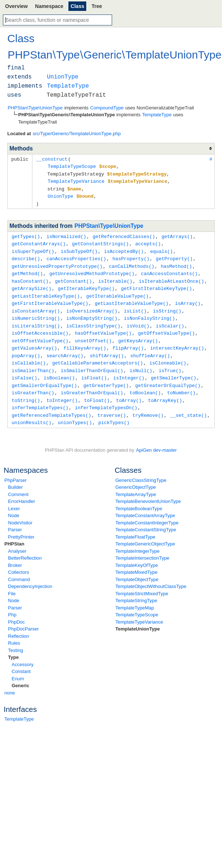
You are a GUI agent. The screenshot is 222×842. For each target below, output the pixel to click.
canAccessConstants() (169, 269)
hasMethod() (176, 262)
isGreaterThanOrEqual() (92, 382)
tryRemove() (148, 403)
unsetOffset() (93, 333)
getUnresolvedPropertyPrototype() (57, 262)
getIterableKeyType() (86, 283)
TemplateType (19, 707)
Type (13, 645)
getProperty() (174, 254)
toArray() (129, 389)
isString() (167, 304)
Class (77, 6)
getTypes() (26, 233)
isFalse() (24, 368)
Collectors (18, 560)
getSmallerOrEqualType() (44, 375)
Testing (15, 638)
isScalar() (170, 318)
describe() (26, 254)
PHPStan (14, 532)
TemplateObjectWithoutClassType (150, 574)
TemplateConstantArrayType (145, 503)
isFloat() (94, 368)
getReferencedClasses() (123, 233)
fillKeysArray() (84, 340)
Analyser (17, 539)
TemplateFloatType (135, 525)
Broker (15, 553)
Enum (18, 666)
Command (19, 567)
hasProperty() (130, 254)
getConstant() (73, 276)
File (12, 581)
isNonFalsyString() (149, 311)
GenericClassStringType (140, 468)
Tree (96, 6)
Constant (21, 659)
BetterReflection (25, 546)
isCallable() (29, 354)
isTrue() (170, 361)
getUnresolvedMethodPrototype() (91, 269)
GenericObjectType (135, 475)
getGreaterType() (106, 375)
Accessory (22, 652)
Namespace (49, 6)
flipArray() (128, 340)
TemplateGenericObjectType (145, 532)
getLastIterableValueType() (132, 297)
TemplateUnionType (137, 617)
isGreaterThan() (33, 382)
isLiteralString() (36, 318)
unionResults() (31, 410)
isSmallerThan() (33, 361)
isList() (135, 304)
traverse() (112, 403)
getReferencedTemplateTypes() (51, 403)
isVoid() (138, 318)
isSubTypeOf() (79, 248)
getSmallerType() (173, 368)
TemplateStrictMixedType (141, 581)
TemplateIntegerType (137, 539)
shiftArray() (107, 347)
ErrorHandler (21, 489)
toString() (26, 389)
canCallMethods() (131, 262)
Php (12, 602)
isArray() (188, 297)
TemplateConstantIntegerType (146, 510)
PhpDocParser (23, 617)
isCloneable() (167, 354)
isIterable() (115, 276)
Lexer (14, 496)
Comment (18, 482)
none (9, 681)
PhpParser (15, 468)
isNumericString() (36, 311)
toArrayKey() (165, 389)
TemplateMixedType (136, 560)
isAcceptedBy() (124, 248)
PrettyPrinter (21, 525)
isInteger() (128, 368)
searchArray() (65, 347)
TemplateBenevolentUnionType (148, 489)
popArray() (26, 347)
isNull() (141, 361)
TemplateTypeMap (134, 596)
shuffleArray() (150, 347)
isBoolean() (59, 368)
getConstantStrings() (100, 240)
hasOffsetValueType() (103, 325)
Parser (15, 517)
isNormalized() (66, 233)
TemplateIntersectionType (142, 546)
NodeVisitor (20, 510)
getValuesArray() (34, 340)
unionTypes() (75, 410)
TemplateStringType (136, 588)
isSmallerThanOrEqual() (92, 361)
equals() (161, 248)
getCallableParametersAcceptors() (97, 354)
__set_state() (188, 403)
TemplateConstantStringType (145, 517)
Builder (15, 475)
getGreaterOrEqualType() (167, 375)
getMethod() (27, 269)
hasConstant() (30, 276)
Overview (16, 6)
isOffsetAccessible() (40, 325)
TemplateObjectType (137, 567)
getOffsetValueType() (166, 325)
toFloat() (97, 389)
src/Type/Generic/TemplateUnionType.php (77, 133)
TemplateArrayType (135, 482)
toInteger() (62, 389)
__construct (52, 159)
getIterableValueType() (117, 290)
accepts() (147, 240)
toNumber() (181, 382)
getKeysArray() (138, 333)
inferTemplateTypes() (40, 396)
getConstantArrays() (39, 240)
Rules (14, 631)
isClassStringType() (93, 318)
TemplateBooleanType (138, 496)
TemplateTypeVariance (139, 610)
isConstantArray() (36, 304)
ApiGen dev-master (156, 438)
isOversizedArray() (91, 304)
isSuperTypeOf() (33, 248)
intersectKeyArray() (177, 340)
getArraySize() (31, 283)
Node (13, 503)
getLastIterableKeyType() (46, 290)
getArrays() (177, 233)
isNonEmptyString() (91, 311)
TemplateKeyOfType (136, 553)
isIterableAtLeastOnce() (171, 276)
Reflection (18, 624)
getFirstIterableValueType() (50, 297)
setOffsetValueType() (40, 333)
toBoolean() (145, 382)
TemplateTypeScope (136, 602)
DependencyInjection (30, 574)
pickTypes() (114, 410)
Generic (20, 673)
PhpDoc (16, 610)
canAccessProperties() (76, 254)
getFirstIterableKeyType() (156, 283)
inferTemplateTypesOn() (106, 396)
